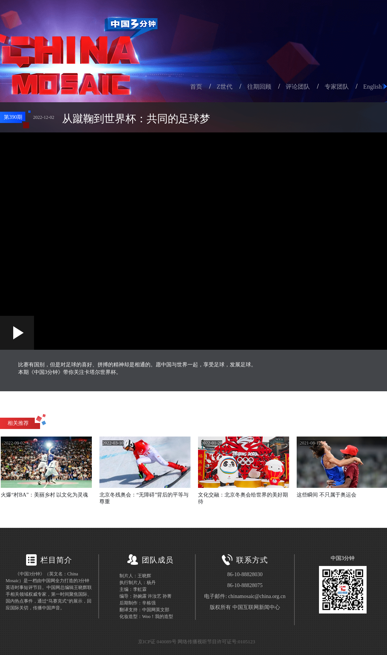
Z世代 (224, 86)
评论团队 (298, 86)
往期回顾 (259, 86)
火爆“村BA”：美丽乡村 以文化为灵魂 (44, 495)
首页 (196, 86)
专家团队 (337, 86)
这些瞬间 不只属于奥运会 (326, 495)
